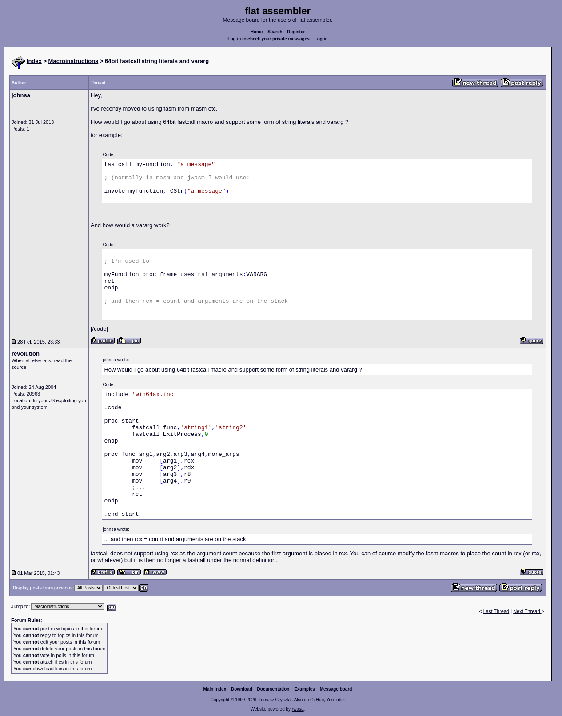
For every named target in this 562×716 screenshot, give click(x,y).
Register (296, 31)
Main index (215, 689)
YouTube (334, 699)
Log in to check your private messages (268, 38)
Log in (321, 38)
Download (241, 689)
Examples (304, 689)
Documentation (273, 689)
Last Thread (496, 611)
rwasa (298, 709)
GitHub (317, 699)
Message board (336, 689)
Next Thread (527, 611)
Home (257, 31)
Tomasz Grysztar (275, 699)
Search (274, 31)
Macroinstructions (73, 61)
